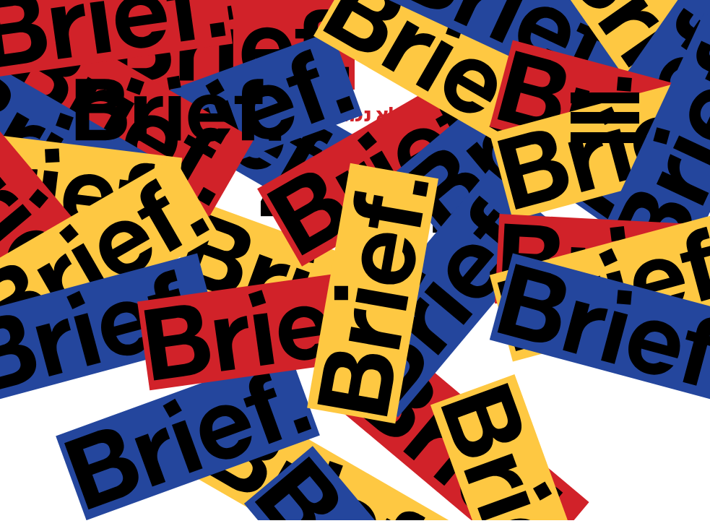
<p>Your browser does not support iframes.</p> (355, 260)
